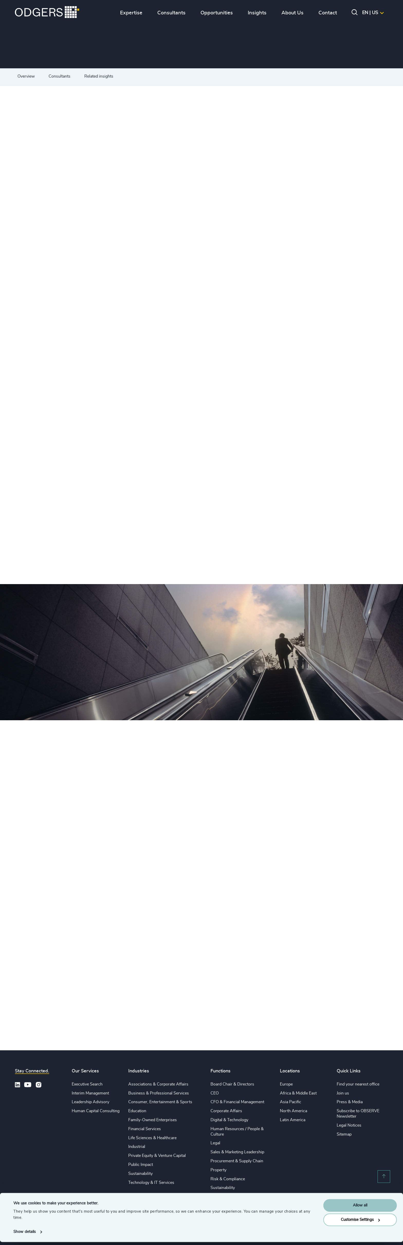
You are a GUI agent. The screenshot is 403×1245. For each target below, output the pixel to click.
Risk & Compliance (227, 1179)
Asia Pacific (290, 1102)
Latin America (292, 1120)
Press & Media (350, 1102)
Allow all (360, 1208)
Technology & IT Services (151, 1183)
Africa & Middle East (298, 1093)
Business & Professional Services (158, 1093)
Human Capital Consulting (96, 1111)
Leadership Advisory (90, 1102)
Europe (286, 1084)
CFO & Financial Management (237, 1102)
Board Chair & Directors (232, 1084)
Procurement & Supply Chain (236, 1161)
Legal (215, 1143)
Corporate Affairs (226, 1111)
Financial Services (144, 1129)
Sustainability (140, 1174)
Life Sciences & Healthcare (152, 1138)
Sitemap (344, 1134)
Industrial (136, 1147)
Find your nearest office (358, 1084)
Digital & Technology (229, 1120)
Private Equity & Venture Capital (157, 1156)
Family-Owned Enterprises (152, 1120)
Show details (24, 1235)
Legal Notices (349, 1125)
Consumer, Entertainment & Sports (160, 1102)
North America (293, 1111)
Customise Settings (360, 1223)
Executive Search (87, 1084)
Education (137, 1111)
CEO (214, 1093)
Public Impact (140, 1165)
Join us (343, 1093)
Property (218, 1170)
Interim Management (90, 1093)
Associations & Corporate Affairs (158, 1084)
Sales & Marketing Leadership (237, 1152)
